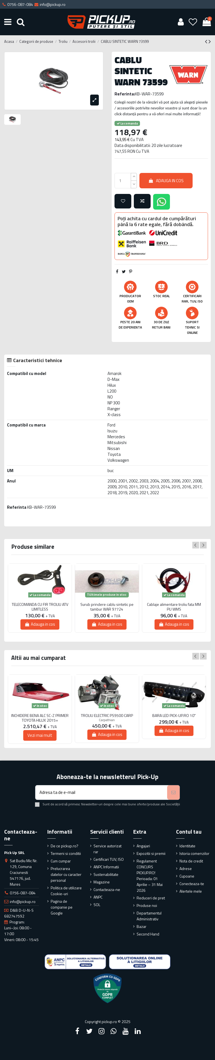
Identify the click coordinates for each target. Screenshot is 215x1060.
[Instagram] (101, 1031)
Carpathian (107, 720)
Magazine (102, 882)
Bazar (141, 926)
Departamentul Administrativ (149, 916)
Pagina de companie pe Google (62, 907)
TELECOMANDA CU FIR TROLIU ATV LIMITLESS (40, 607)
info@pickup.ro (23, 901)
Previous (195, 545)
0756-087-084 (23, 893)
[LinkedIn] (137, 1031)
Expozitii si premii (151, 853)
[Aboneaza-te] (173, 792)
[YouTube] (125, 1031)
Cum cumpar (61, 861)
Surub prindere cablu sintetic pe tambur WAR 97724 (107, 607)
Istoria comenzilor (194, 853)
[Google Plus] (113, 1031)
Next (203, 545)
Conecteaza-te (191, 884)
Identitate (187, 846)
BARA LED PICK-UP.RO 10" (174, 715)
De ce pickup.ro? (64, 846)
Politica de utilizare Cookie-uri (66, 891)
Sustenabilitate (106, 874)
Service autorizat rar (107, 849)
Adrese (185, 868)
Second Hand (148, 934)
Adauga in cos (166, 180)
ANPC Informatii (106, 867)
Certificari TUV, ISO (109, 859)
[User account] (180, 22)
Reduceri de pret (151, 898)
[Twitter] (89, 1031)
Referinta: (124, 94)
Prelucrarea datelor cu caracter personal (66, 874)
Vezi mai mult (39, 735)
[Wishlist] (193, 22)
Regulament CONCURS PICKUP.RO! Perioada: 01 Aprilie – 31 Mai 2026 (150, 875)
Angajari (143, 846)
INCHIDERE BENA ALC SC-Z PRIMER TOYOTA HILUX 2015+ (40, 718)
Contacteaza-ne (107, 889)
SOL (97, 904)
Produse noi (147, 905)
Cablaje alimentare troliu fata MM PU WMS (174, 607)
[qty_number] (122, 180)
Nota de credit (191, 861)
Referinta (16, 507)
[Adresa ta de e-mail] (101, 792)
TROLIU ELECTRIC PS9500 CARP (107, 715)
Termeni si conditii (66, 853)
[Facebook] (77, 1031)
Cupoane (186, 876)
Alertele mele (190, 891)
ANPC (98, 897)
